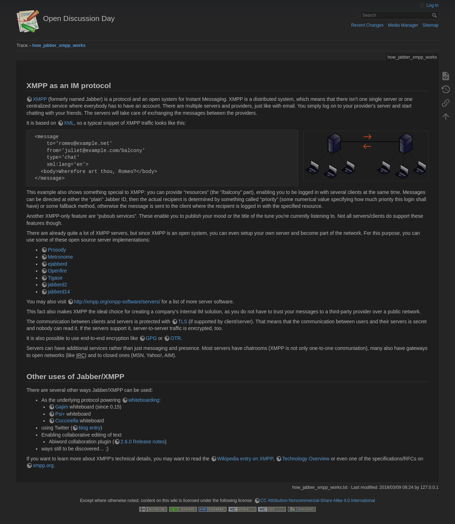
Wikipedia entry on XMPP (245, 458)
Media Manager (403, 25)
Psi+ (60, 414)
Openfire (57, 271)
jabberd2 (57, 284)
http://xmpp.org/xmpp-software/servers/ (117, 301)
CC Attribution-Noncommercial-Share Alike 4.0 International (318, 500)
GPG (151, 338)
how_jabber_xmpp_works (59, 45)
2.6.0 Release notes (143, 441)
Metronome (60, 257)
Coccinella (66, 420)
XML (69, 123)
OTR (175, 338)
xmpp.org (43, 465)
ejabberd (57, 264)
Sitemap (431, 25)
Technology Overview (306, 458)
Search (435, 15)
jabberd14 (59, 292)
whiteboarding (143, 400)
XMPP (40, 99)
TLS (182, 321)
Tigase (55, 278)
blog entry (89, 428)
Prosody (57, 250)
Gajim (61, 407)
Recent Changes (367, 25)
